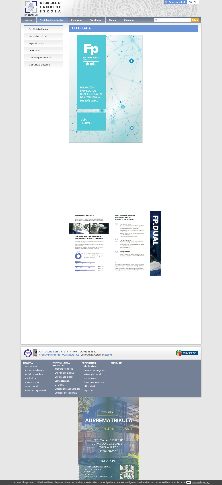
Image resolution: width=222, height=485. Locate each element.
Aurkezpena (31, 366)
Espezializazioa (62, 381)
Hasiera (28, 363)
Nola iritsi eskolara (34, 374)
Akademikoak (90, 366)
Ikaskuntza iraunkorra (94, 382)
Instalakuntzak (32, 382)
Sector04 (107, 355)
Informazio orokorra (64, 369)
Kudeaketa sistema (34, 370)
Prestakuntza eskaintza (61, 364)
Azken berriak (32, 386)
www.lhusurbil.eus (70, 355)
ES (190, 2)
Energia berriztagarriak (95, 370)
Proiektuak (89, 363)
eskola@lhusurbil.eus (49, 355)
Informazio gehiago (201, 482)
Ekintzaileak (89, 386)
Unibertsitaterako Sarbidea (67, 389)
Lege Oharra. (87, 355)
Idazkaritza (30, 378)
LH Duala (59, 385)
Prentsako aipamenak (35, 390)
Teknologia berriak (92, 374)
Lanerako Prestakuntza (66, 393)
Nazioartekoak (91, 378)
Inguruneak (89, 390)
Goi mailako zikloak (64, 377)
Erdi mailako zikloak (64, 373)
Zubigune (116, 363)
